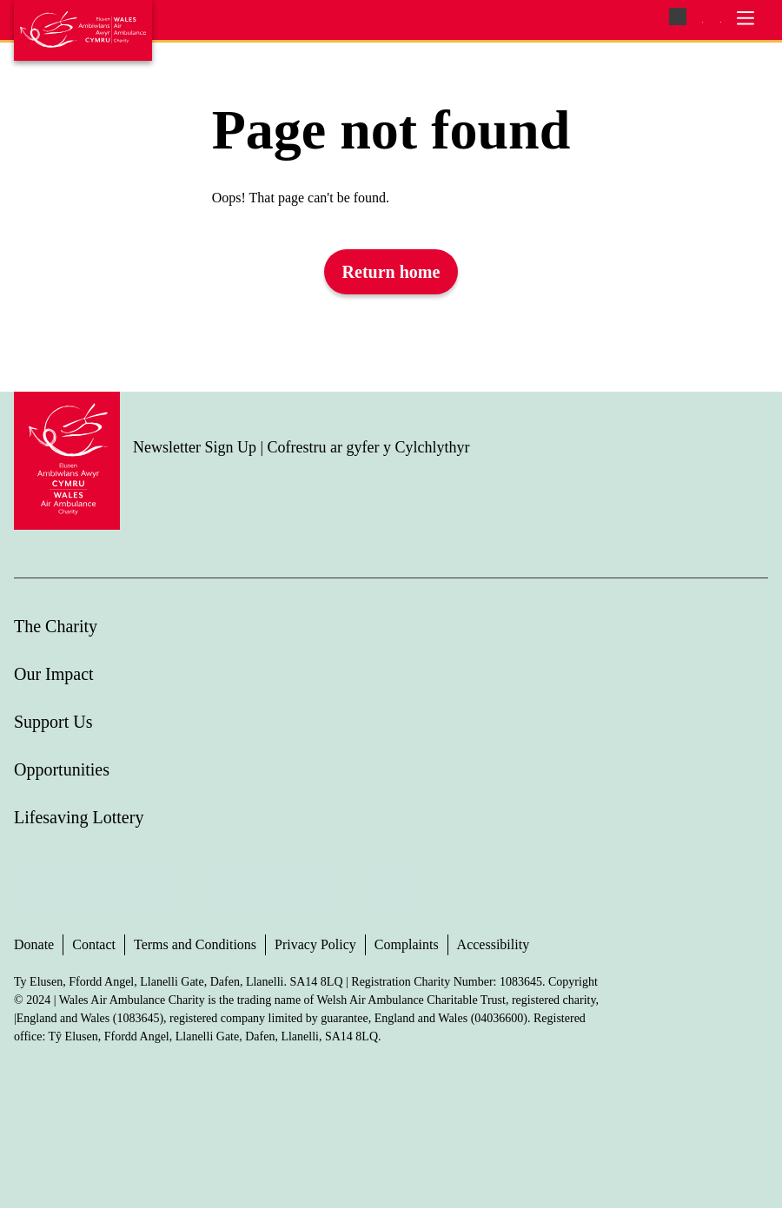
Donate (34, 944)
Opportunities (61, 769)
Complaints (406, 944)
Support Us (53, 721)
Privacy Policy (315, 944)
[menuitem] (702, 21)
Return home (391, 271)
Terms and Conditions (195, 944)
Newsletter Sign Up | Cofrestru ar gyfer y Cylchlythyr (301, 447)
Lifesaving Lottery (78, 817)
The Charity (55, 626)
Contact (94, 944)
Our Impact (54, 673)
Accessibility (493, 944)
